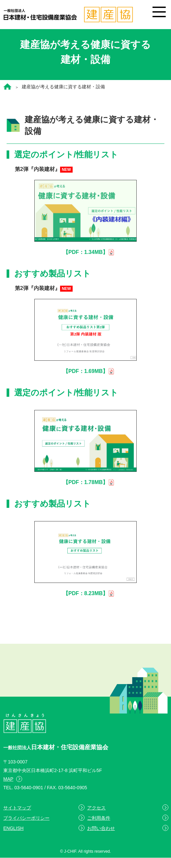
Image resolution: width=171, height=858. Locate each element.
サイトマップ (17, 807)
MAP (8, 779)
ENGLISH (13, 828)
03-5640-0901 (28, 787)
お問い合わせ (101, 828)
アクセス (96, 807)
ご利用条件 (98, 818)
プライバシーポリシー (26, 818)
